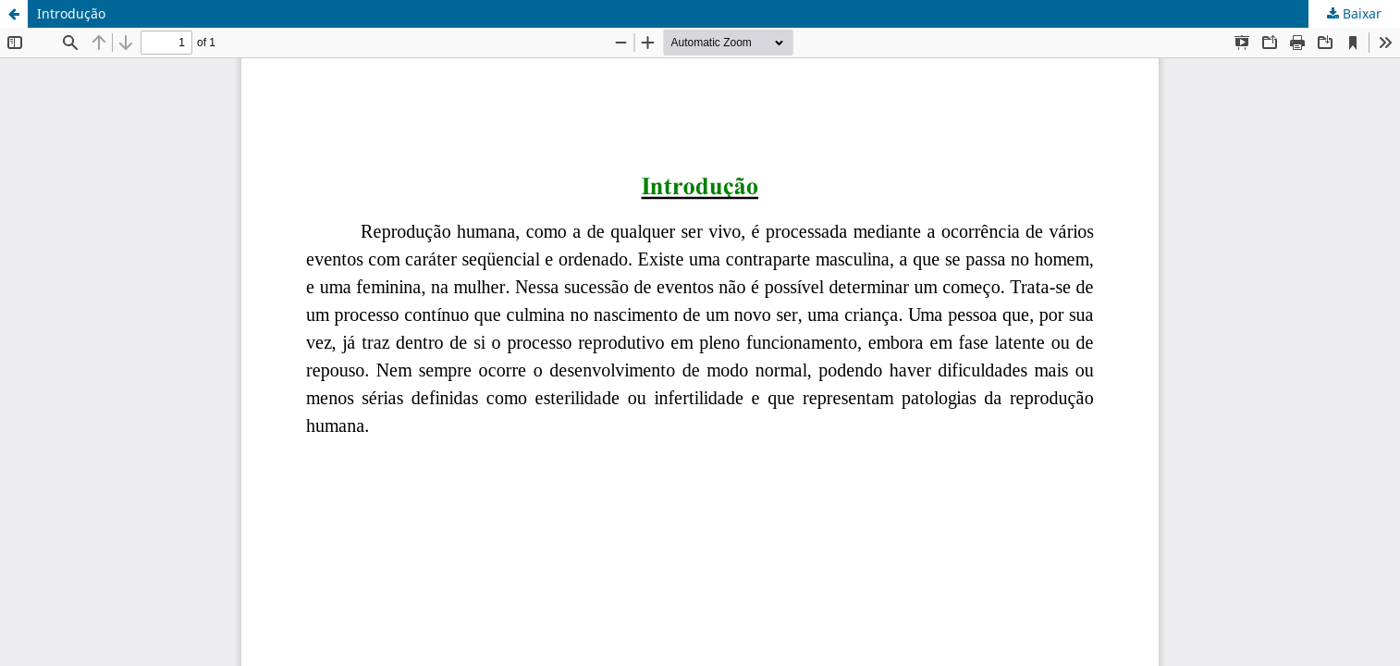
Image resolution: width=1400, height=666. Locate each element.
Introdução (71, 13)
